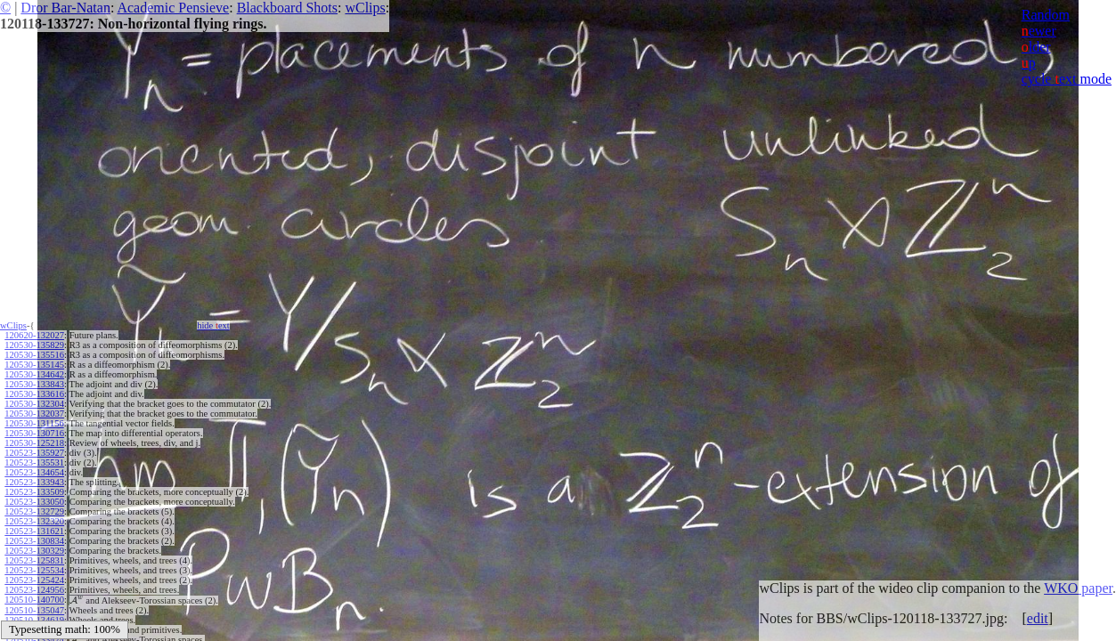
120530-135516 (34, 355)
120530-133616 (34, 394)
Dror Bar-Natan (65, 7)
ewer (1039, 30)
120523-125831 (34, 560)
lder (1036, 46)
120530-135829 (34, 345)
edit (1037, 618)
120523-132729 (34, 511)
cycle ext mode (1067, 78)
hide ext (213, 325)
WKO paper (1078, 588)
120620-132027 (34, 335)
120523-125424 (34, 580)
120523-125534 (34, 570)
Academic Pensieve (173, 7)
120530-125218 (34, 443)
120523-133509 (34, 492)
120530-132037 (34, 413)
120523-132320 (34, 521)
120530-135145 (34, 364)
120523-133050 (34, 502)
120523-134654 (34, 472)
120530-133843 (34, 384)
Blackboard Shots (287, 7)
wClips (365, 7)
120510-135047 (34, 609)
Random (1046, 14)
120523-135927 (34, 453)
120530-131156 (33, 423)
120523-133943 (34, 482)
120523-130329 (34, 551)
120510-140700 (34, 599)
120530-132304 (34, 404)
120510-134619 (34, 619)
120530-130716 (34, 433)
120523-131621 (34, 531)
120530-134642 (34, 374)
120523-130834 (34, 541)
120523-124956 (34, 590)
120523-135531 (34, 462)
